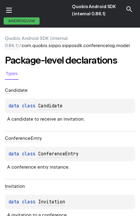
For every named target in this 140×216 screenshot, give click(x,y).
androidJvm (21, 21)
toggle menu (9, 10)
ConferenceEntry (58, 154)
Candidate (50, 106)
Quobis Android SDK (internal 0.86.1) (94, 10)
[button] (129, 9)
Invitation (51, 202)
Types (12, 73)
